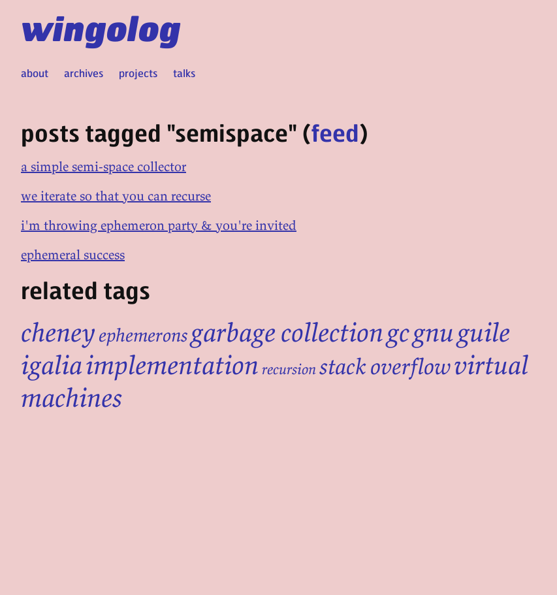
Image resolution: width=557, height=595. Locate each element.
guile (483, 332)
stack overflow (385, 366)
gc (398, 332)
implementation (172, 365)
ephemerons (143, 335)
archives (83, 73)
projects (138, 73)
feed (335, 132)
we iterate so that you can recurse (116, 195)
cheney (58, 332)
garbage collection (287, 332)
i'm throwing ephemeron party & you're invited (158, 225)
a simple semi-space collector (103, 166)
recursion (289, 369)
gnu (433, 332)
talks (184, 73)
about (34, 73)
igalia (51, 365)
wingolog (101, 27)
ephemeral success (73, 254)
